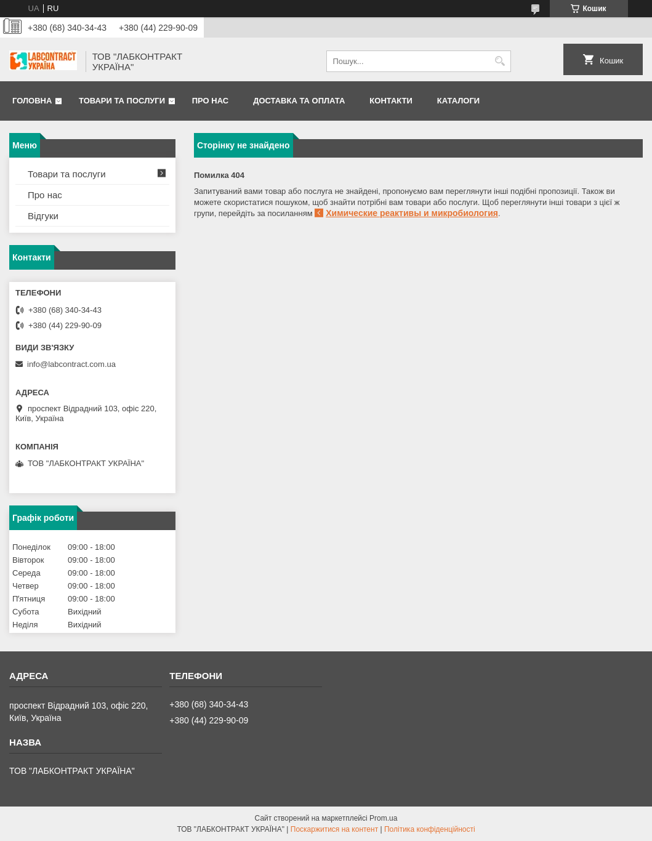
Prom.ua (383, 818)
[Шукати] (500, 61)
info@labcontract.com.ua (71, 364)
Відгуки (43, 216)
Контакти (391, 100)
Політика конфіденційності (429, 829)
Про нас (210, 100)
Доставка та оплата (299, 100)
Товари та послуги (122, 100)
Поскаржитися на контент (334, 829)
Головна (32, 100)
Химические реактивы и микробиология (412, 213)
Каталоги (458, 100)
